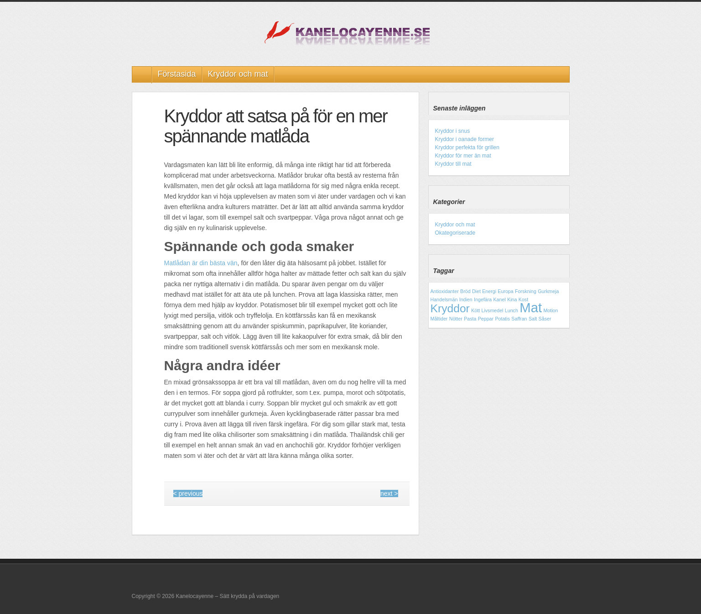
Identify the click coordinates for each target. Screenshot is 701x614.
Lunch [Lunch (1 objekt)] (511, 310)
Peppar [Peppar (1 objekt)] (485, 318)
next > (389, 493)
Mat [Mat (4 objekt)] (530, 307)
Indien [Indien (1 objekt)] (466, 299)
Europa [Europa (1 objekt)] (505, 291)
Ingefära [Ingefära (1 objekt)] (483, 299)
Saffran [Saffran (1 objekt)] (519, 318)
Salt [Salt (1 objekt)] (533, 318)
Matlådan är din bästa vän (201, 263)
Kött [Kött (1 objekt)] (475, 310)
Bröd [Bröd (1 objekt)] (465, 291)
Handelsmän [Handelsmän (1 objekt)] (444, 299)
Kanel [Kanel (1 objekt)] (499, 299)
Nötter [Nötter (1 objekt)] (455, 318)
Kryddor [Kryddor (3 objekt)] (450, 308)
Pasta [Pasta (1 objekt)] (470, 318)
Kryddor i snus (452, 131)
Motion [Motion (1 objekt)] (550, 310)
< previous (188, 493)
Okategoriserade (455, 233)
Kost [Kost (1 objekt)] (523, 299)
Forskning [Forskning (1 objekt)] (525, 291)
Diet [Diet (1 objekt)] (476, 291)
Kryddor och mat (238, 74)
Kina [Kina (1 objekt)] (512, 299)
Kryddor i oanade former (464, 139)
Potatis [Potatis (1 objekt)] (502, 318)
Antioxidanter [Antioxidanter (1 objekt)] (445, 291)
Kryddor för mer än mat (463, 155)
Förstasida (177, 74)
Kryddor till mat (453, 164)
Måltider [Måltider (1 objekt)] (439, 318)
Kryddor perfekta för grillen (467, 147)
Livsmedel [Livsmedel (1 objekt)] (493, 310)
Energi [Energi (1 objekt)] (489, 291)
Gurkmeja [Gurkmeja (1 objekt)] (548, 291)
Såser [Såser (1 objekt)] (545, 318)
